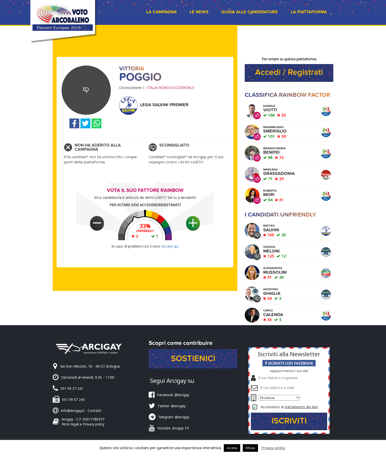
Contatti (94, 410)
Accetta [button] (232, 448)
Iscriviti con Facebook (289, 363)
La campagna (161, 12)
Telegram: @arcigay (173, 417)
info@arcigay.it (72, 410)
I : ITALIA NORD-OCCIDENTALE (168, 87)
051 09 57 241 (72, 388)
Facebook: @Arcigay (173, 394)
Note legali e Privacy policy (83, 424)
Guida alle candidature (249, 12)
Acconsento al (289, 407)
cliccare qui (169, 246)
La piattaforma (309, 12)
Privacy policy (273, 447)
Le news (199, 12)
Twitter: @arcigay (172, 406)
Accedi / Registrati (289, 72)
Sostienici (193, 359)
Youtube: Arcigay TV (173, 428)
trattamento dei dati (301, 407)
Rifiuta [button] (250, 448)
